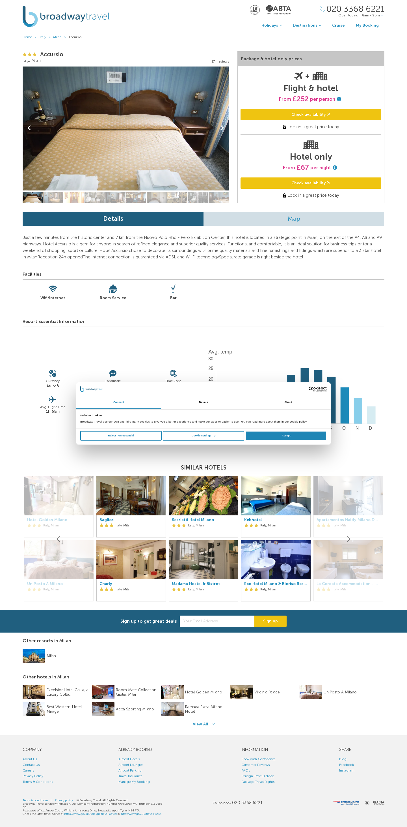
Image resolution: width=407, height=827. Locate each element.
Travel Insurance (130, 776)
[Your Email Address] (217, 621)
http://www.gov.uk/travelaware (141, 814)
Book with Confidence (258, 759)
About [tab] (288, 402)
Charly (105, 584)
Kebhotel (253, 520)
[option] (131, 539)
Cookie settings (204, 435)
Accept (286, 435)
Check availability (310, 114)
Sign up (270, 621)
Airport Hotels (129, 759)
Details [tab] (203, 402)
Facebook (346, 765)
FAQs (245, 770)
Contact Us (31, 765)
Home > (31, 37)
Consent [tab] (118, 402)
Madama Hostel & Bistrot (196, 584)
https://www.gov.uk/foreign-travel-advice (91, 814)
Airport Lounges (130, 765)
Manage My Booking (134, 782)
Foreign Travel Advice (257, 776)
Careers (28, 770)
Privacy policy (64, 800)
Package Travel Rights (257, 782)
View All (200, 724)
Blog (343, 759)
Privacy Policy (33, 776)
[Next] (348, 539)
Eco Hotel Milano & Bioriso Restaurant (276, 584)
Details (113, 218)
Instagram (346, 770)
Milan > (60, 37)
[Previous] (59, 539)
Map (294, 218)
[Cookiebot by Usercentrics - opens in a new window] (302, 389)
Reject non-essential (121, 435)
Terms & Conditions (38, 782)
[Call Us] (352, 9)
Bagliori (106, 520)
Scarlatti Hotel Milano (193, 520)
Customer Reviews (255, 765)
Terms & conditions (35, 800)
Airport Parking (130, 770)
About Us (30, 759)
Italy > (46, 37)
